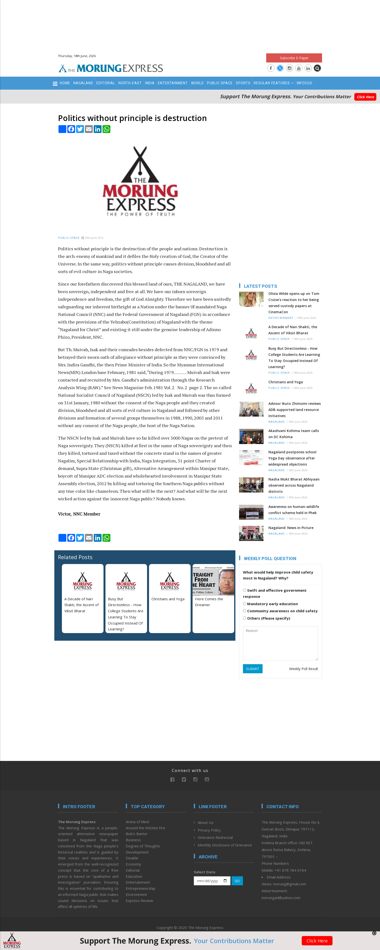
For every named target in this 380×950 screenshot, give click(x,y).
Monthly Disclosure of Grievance (225, 844)
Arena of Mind (137, 821)
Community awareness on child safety (280, 610)
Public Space (220, 83)
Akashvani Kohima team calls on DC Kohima (293, 433)
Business (133, 839)
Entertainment (173, 83)
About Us (205, 822)
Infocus (304, 83)
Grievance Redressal (215, 837)
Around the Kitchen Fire (145, 827)
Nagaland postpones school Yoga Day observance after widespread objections (292, 458)
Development (137, 852)
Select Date (204, 871)
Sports (243, 83)
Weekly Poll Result (303, 669)
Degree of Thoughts (143, 845)
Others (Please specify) (266, 618)
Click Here (365, 97)
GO (237, 880)
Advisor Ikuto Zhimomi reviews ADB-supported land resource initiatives (294, 409)
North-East (130, 83)
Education (134, 876)
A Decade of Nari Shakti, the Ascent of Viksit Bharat (81, 604)
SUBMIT (252, 668)
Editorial (105, 83)
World (197, 83)
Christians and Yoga (167, 598)
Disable (132, 857)
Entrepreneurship (140, 888)
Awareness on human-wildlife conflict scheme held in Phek (293, 509)
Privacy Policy (209, 830)
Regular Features (274, 83)
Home (65, 83)
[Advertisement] (190, 24)
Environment (136, 894)
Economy (133, 864)
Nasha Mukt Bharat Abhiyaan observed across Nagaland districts (294, 485)
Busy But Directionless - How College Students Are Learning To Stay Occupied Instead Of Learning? (294, 357)
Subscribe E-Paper (294, 58)
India (150, 83)
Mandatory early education (270, 603)
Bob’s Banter (137, 833)
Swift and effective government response (275, 593)
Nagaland (83, 83)
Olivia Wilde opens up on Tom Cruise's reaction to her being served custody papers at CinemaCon (293, 302)
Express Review (139, 900)
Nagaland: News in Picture (290, 527)
